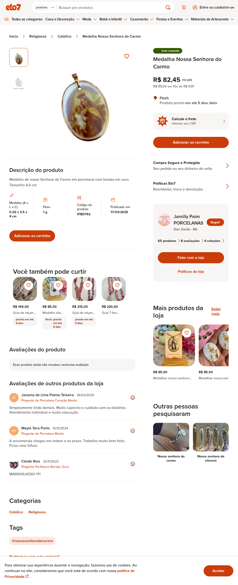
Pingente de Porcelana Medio (42, 433)
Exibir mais (216, 311)
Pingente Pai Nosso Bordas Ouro (45, 467)
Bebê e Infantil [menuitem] (113, 19)
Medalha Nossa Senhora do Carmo (112, 36)
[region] (191, 352)
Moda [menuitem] (90, 19)
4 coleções (214, 241)
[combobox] (44, 7)
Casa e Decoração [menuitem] (62, 19)
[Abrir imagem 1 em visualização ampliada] (84, 98)
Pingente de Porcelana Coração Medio (49, 400)
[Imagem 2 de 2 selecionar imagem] (18, 81)
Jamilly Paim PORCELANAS (188, 219)
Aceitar (218, 570)
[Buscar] (111, 7)
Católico (68, 36)
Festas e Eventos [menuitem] (172, 19)
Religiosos (41, 36)
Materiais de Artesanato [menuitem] (212, 19)
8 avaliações (192, 241)
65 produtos (169, 241)
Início (17, 36)
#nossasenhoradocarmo (32, 540)
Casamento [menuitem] (142, 19)
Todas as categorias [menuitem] (27, 19)
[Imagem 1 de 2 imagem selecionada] (18, 57)
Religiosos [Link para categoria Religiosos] (37, 512)
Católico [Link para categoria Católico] (16, 512)
